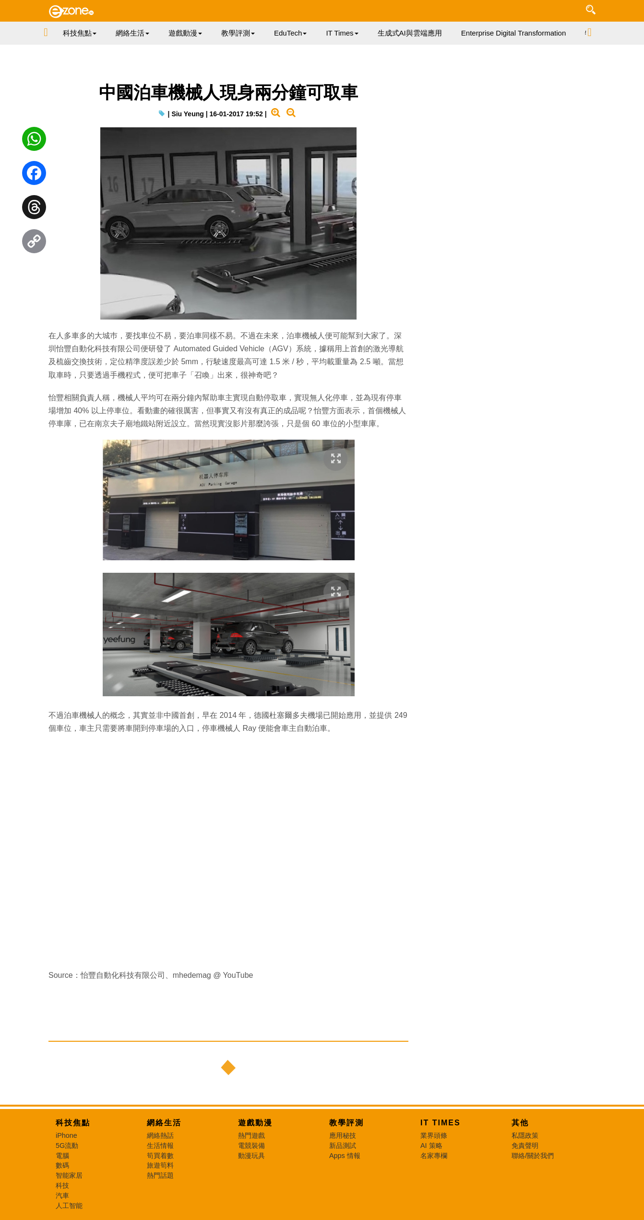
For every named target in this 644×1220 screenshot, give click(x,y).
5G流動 (67, 1145)
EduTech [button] (290, 33)
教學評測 (346, 1123)
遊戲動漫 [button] (185, 33)
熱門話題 (160, 1175)
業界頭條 (433, 1135)
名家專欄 (433, 1155)
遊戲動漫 (255, 1123)
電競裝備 (251, 1145)
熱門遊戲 (251, 1135)
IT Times (440, 1123)
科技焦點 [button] (79, 33)
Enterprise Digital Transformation (513, 33)
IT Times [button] (342, 33)
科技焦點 (73, 1123)
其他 (520, 1123)
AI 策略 (431, 1145)
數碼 (62, 1165)
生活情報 (160, 1145)
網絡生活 (164, 1123)
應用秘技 (342, 1135)
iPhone (66, 1135)
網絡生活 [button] (132, 33)
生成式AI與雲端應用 (410, 33)
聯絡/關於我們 (533, 1155)
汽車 (62, 1195)
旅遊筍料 (160, 1165)
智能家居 (69, 1175)
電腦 (62, 1155)
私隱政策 (525, 1135)
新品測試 (342, 1145)
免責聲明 (525, 1145)
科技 (62, 1185)
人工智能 (69, 1205)
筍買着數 (160, 1155)
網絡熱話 (160, 1135)
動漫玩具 (251, 1155)
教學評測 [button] (238, 33)
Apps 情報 (344, 1155)
